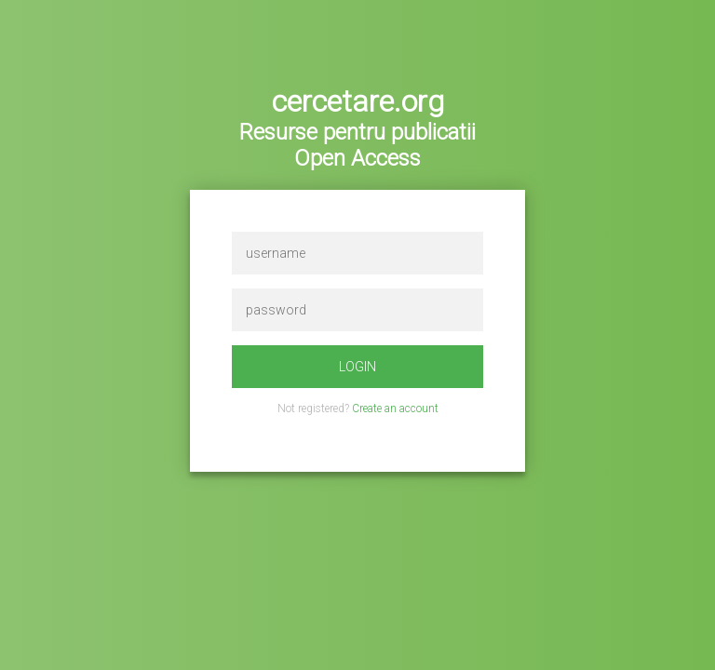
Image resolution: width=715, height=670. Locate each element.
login (357, 366)
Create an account (395, 408)
